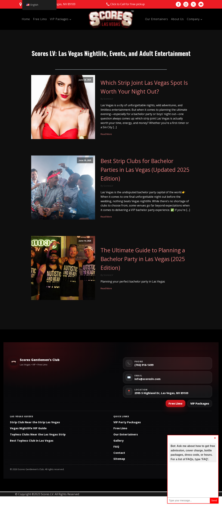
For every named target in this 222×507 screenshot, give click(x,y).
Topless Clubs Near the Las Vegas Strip (38, 434)
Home (26, 19)
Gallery (118, 440)
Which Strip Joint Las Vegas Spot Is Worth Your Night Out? (144, 87)
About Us (177, 19)
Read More (106, 134)
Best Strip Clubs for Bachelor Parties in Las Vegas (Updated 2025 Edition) (145, 169)
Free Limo (40, 19)
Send (214, 500)
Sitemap (119, 459)
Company (193, 19)
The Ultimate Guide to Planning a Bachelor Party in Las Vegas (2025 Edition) (143, 258)
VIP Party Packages (127, 422)
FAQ (116, 446)
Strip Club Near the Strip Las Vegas (35, 422)
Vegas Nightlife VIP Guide (28, 428)
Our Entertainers (156, 19)
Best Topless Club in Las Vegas (31, 440)
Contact (119, 453)
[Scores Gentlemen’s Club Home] (13, 362)
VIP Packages (59, 19)
